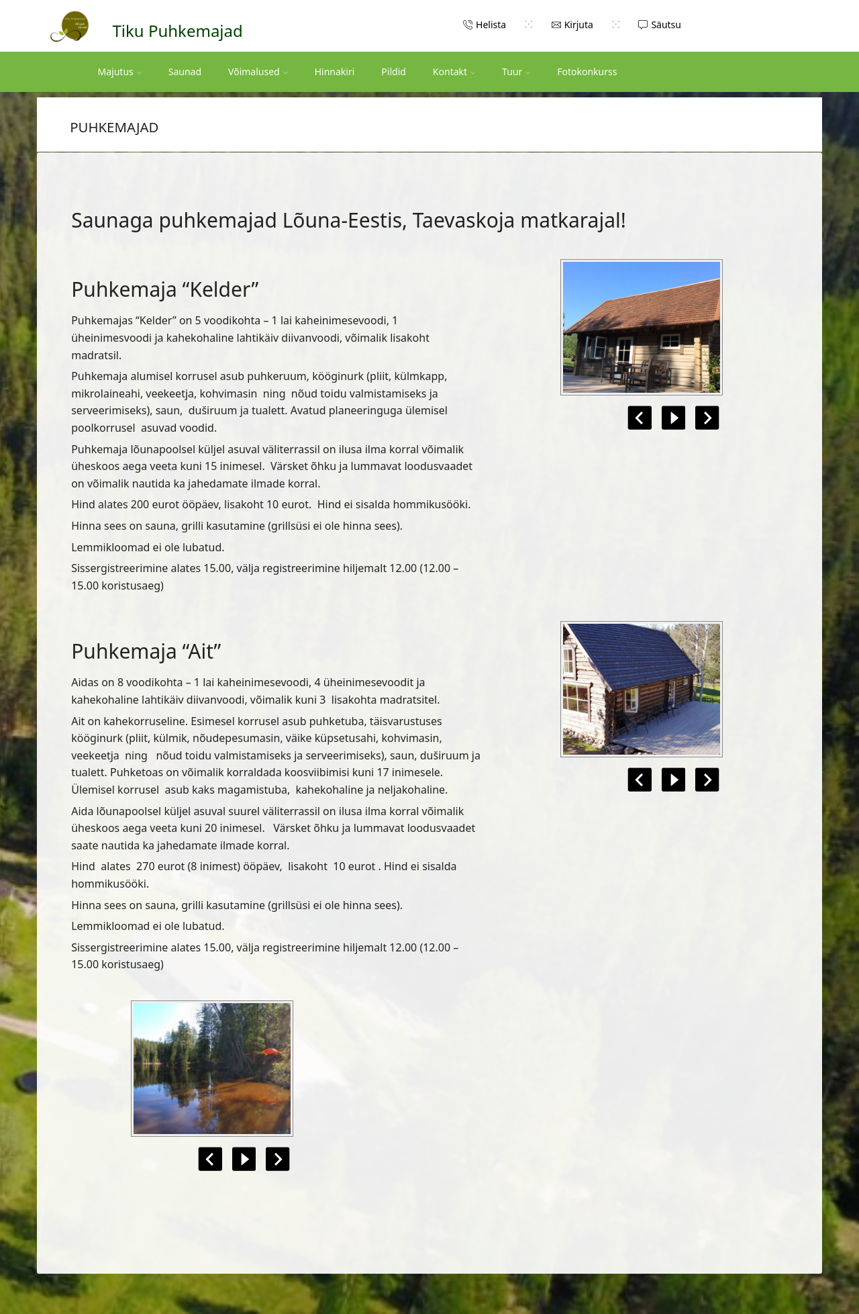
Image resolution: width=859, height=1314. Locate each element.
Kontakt (454, 71)
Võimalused (258, 71)
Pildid (393, 71)
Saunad (184, 71)
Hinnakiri (335, 71)
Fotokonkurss (587, 71)
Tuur (516, 71)
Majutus (120, 71)
